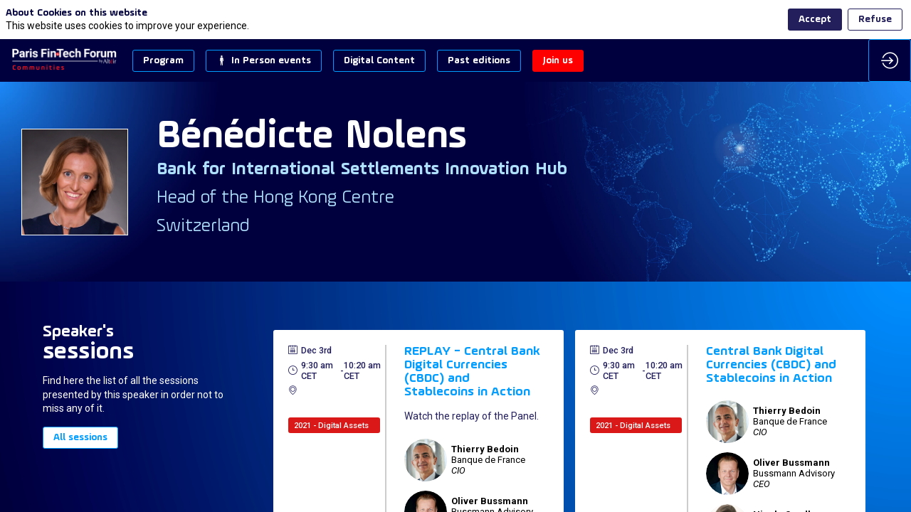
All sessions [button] (80, 437)
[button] (163, 61)
